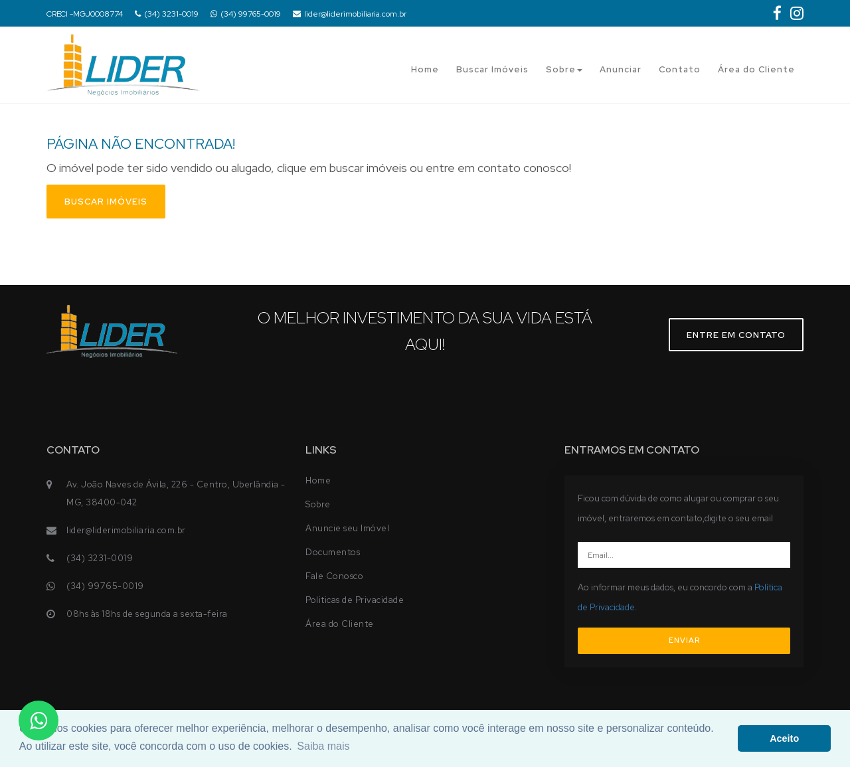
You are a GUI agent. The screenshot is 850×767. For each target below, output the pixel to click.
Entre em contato (736, 335)
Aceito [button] (784, 738)
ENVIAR (684, 640)
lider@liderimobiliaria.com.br (349, 14)
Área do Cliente (756, 69)
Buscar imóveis (105, 201)
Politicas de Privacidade (354, 600)
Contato (680, 69)
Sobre (564, 69)
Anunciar (620, 69)
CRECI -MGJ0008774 (84, 14)
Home (425, 69)
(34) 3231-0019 (167, 14)
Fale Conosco (334, 576)
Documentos (332, 552)
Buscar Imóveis (492, 69)
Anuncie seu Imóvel (347, 528)
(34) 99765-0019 (246, 14)
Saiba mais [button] (323, 746)
